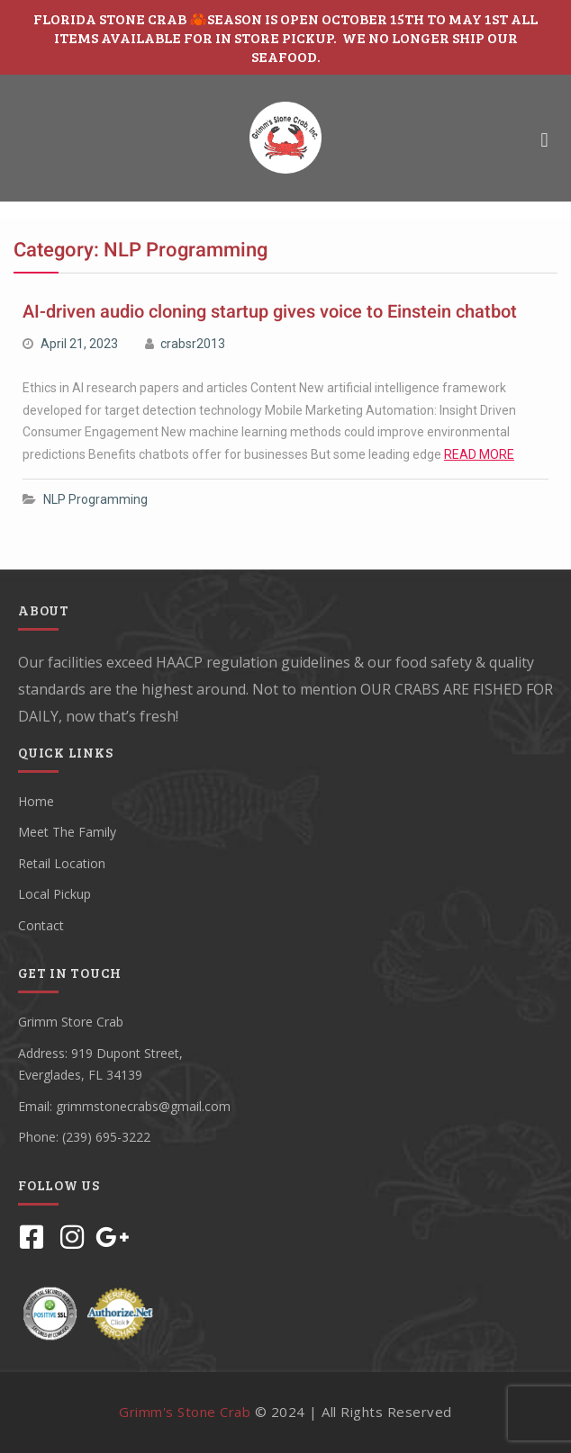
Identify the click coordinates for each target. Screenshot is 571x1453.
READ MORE (479, 454)
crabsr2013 (192, 343)
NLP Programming (95, 499)
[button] (544, 140)
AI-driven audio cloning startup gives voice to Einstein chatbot (270, 312)
